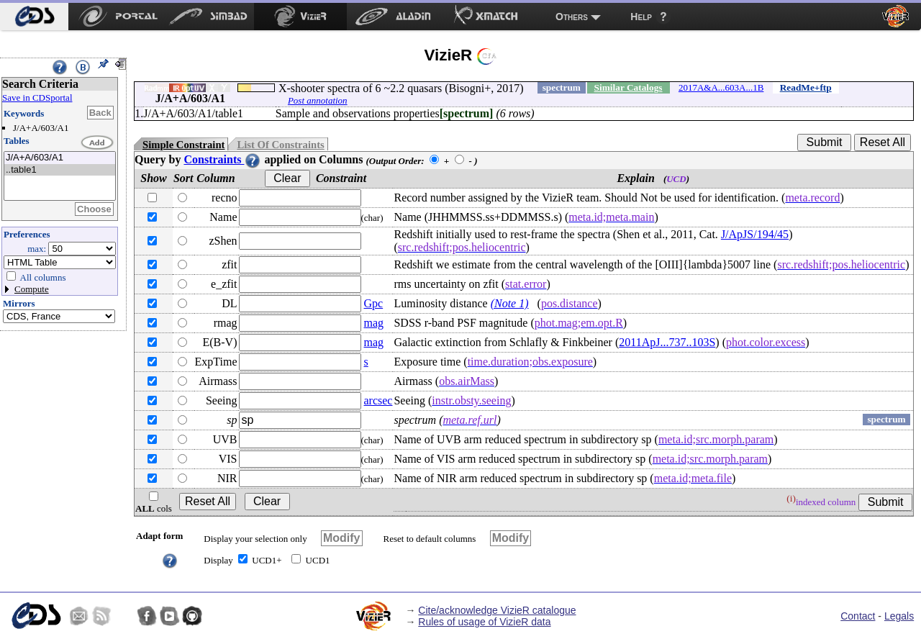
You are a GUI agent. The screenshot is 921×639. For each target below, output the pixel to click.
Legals (899, 616)
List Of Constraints (280, 144)
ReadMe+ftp (806, 87)
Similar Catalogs (628, 87)
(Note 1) (510, 303)
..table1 (59, 170)
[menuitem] (34, 16)
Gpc (374, 303)
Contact (857, 616)
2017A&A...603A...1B (721, 87)
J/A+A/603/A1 (59, 158)
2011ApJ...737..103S (667, 342)
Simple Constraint (183, 144)
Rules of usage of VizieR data (484, 621)
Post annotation (318, 100)
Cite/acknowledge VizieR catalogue (497, 610)
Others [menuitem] (571, 16)
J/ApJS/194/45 (755, 234)
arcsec (378, 400)
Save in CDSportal (37, 97)
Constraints (222, 159)
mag (374, 323)
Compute (31, 289)
